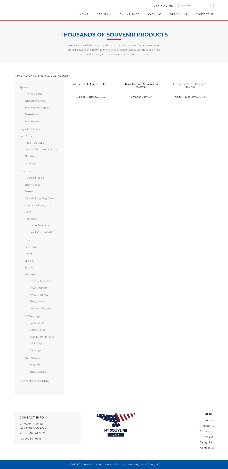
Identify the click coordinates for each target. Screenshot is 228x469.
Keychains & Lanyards (38, 205)
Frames (29, 191)
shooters (35, 365)
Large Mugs (37, 323)
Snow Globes (32, 184)
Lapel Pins (31, 247)
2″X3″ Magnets (38, 287)
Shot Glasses (32, 358)
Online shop (206, 431)
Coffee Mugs (32, 316)
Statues (29, 267)
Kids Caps (30, 163)
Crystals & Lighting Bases (40, 198)
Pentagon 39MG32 (140, 96)
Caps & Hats (27, 136)
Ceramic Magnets (40, 281)
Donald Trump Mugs (42, 336)
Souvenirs (30, 75)
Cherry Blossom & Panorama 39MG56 (141, 86)
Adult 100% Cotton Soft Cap (41, 149)
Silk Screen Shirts (35, 100)
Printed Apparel (34, 94)
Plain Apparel (32, 121)
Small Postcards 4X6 (42, 232)
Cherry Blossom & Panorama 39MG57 (190, 86)
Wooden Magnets (40, 308)
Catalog (209, 436)
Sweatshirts (31, 114)
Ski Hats (29, 156)
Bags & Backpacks (31, 129)
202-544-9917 (165, 6)
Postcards (31, 218)
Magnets (43, 75)
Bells (27, 240)
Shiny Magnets (39, 301)
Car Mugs (35, 350)
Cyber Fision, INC (150, 464)
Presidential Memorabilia (34, 381)
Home (18, 75)
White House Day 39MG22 (190, 96)
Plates (28, 253)
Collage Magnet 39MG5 (91, 96)
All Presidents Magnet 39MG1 (90, 84)
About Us (208, 426)
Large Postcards (39, 225)
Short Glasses (38, 371)
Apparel (24, 87)
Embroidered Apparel (37, 107)
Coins (28, 212)
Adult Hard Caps (34, 142)
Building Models (34, 177)
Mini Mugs (36, 343)
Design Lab (207, 442)
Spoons (29, 260)
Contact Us (207, 447)
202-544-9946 (33, 438)
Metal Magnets (39, 294)
